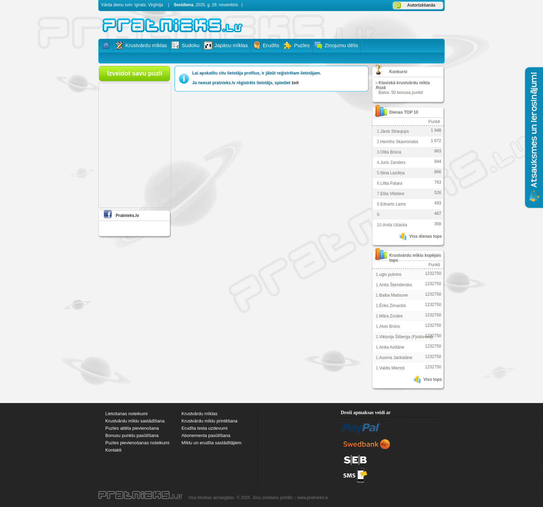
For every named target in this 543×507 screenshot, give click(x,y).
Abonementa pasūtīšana (205, 435)
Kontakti (113, 450)
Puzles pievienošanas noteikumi (137, 442)
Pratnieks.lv (127, 215)
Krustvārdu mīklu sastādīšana (134, 420)
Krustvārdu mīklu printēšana (209, 420)
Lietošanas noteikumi (126, 413)
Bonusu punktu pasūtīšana (132, 435)
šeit (295, 82)
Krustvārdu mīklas (199, 413)
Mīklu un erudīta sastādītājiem (211, 442)
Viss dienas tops (425, 236)
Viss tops (433, 379)
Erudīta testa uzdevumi (204, 428)
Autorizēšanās (421, 5)
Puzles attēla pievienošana (132, 428)
